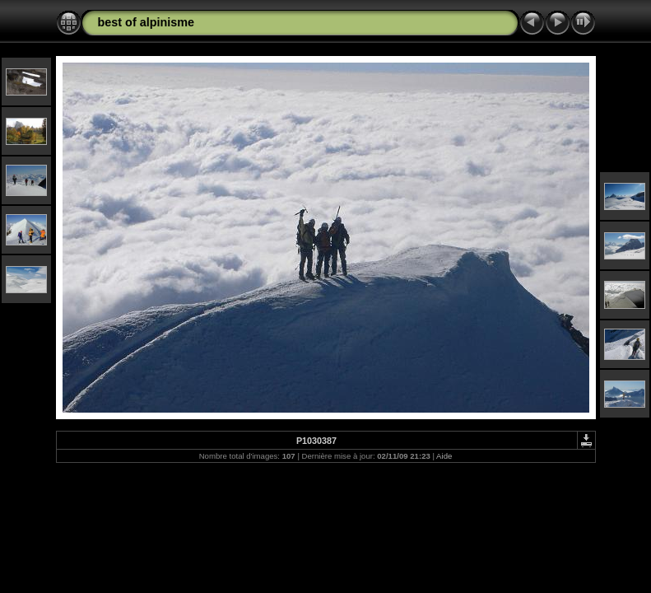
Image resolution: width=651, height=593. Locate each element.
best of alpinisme (146, 22)
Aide (444, 455)
